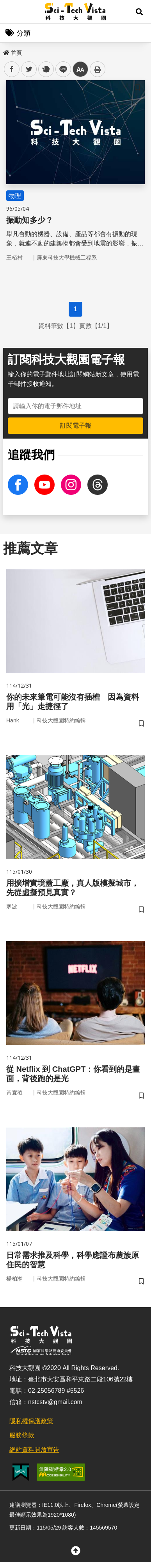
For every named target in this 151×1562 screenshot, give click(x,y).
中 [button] (80, 69)
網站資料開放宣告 (34, 1449)
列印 (97, 69)
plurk (45, 69)
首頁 (12, 53)
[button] (139, 11)
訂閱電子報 (75, 425)
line (61, 69)
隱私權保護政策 (31, 1421)
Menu (11, 11)
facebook (12, 69)
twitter (29, 69)
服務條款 (21, 1435)
